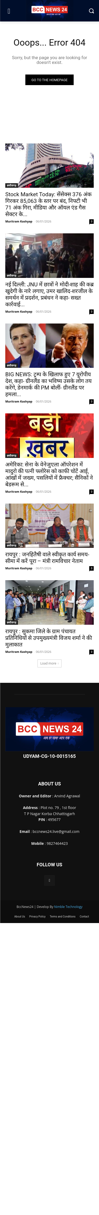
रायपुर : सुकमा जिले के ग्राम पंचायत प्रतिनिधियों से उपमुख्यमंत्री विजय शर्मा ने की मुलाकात (48, 638)
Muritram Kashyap (18, 221)
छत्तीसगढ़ (11, 185)
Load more (49, 663)
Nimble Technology (68, 906)
